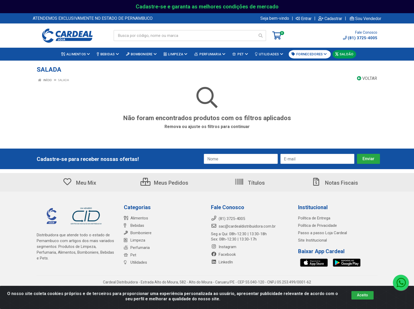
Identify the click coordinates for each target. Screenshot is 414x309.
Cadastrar (330, 18)
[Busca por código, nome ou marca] (184, 35)
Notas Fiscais (335, 183)
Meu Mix (79, 183)
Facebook (223, 254)
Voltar (367, 78)
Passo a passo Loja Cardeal (322, 232)
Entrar (304, 18)
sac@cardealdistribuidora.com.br (243, 226)
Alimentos (136, 218)
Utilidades (135, 262)
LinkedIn (222, 262)
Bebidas (134, 225)
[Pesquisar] (260, 35)
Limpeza (134, 240)
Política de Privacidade (317, 225)
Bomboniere (138, 232)
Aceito (362, 295)
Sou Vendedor (365, 18)
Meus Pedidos (164, 183)
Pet (130, 255)
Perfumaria (137, 247)
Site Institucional (312, 240)
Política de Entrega (314, 218)
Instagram (223, 246)
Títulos (249, 183)
